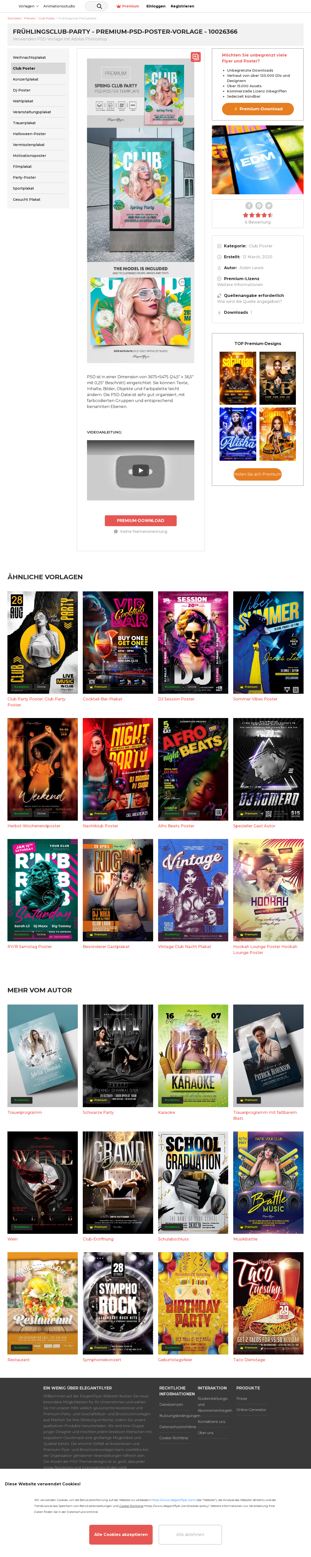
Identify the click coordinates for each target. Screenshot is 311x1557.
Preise (241, 1398)
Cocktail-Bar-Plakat (102, 698)
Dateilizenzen (171, 1404)
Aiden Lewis (251, 267)
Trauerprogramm (24, 1112)
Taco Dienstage (249, 1359)
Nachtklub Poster (100, 825)
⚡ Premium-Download (258, 109)
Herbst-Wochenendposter (33, 825)
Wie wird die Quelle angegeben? (249, 301)
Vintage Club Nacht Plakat (184, 946)
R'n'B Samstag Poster (29, 946)
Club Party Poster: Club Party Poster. (36, 701)
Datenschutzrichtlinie (175, 1426)
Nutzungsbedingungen (175, 1415)
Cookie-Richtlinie (173, 1438)
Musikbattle (245, 1239)
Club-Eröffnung (98, 1239)
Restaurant (18, 1359)
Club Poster (261, 246)
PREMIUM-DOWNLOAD (140, 520)
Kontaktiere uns (211, 1421)
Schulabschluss (173, 1239)
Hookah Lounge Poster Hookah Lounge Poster (265, 949)
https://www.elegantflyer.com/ (173, 1500)
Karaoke (166, 1112)
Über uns (205, 1432)
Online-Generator (251, 1409)
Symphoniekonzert (102, 1359)
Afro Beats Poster (176, 825)
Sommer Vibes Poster (255, 698)
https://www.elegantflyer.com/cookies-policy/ (176, 1506)
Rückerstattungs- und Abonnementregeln (213, 1404)
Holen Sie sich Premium (257, 474)
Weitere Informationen (240, 284)
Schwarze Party (98, 1112)
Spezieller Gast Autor (254, 825)
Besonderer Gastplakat (106, 946)
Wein (12, 1239)
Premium (234, 6)
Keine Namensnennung (140, 531)
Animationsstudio (97, 6)
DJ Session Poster (176, 698)
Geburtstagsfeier (175, 1359)
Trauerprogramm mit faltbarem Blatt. (265, 1115)
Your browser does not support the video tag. (258, 159)
